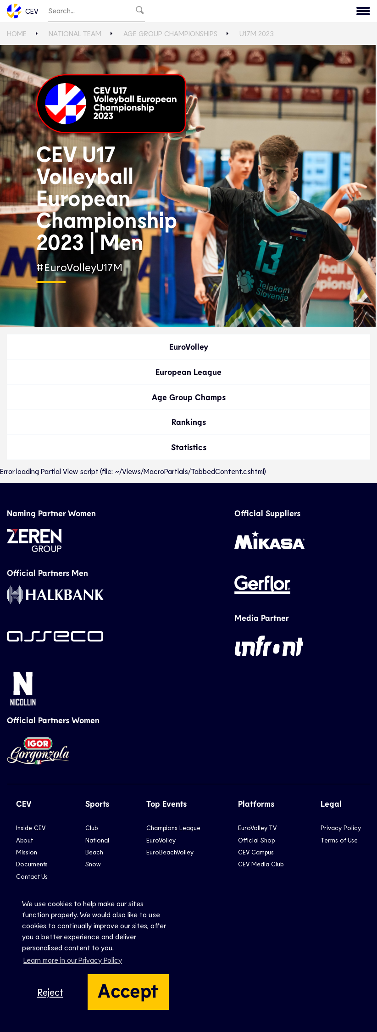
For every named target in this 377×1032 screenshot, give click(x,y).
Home (17, 33)
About (24, 840)
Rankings (189, 422)
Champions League (173, 827)
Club (91, 827)
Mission (26, 852)
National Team (75, 33)
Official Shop (256, 840)
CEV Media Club (260, 864)
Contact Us (32, 876)
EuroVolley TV (257, 827)
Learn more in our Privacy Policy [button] (72, 959)
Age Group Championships (170, 33)
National (97, 840)
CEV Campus (256, 852)
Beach (94, 852)
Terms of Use (339, 840)
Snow (92, 864)
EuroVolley (188, 346)
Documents (32, 864)
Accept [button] (128, 989)
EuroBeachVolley (170, 852)
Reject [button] (50, 992)
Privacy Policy (341, 827)
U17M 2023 (256, 33)
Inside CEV (30, 827)
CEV (23, 11)
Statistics (188, 447)
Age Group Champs (189, 397)
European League (188, 372)
